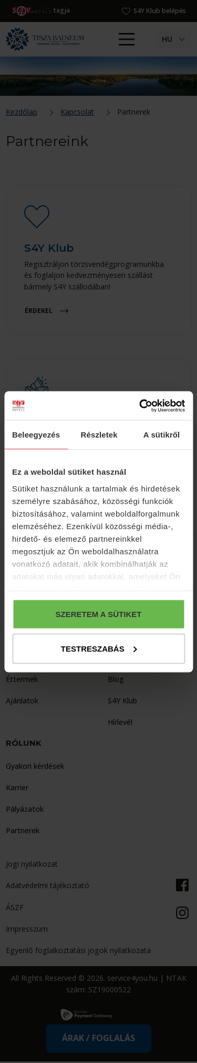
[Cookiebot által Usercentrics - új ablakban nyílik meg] (140, 405)
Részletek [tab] (99, 434)
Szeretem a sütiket (99, 614)
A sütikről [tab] (161, 434)
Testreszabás (99, 648)
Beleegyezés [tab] (36, 434)
